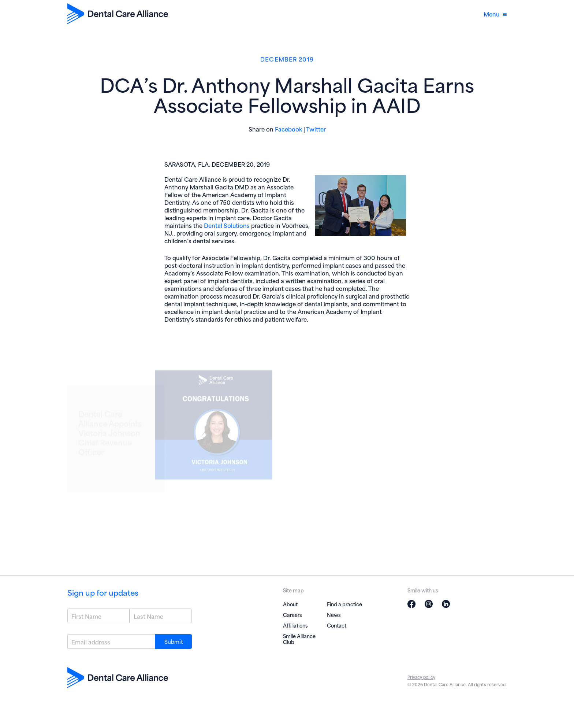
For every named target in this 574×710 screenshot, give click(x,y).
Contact (336, 625)
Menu (495, 14)
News (334, 614)
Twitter (316, 129)
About (290, 604)
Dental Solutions (227, 225)
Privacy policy (421, 677)
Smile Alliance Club (299, 639)
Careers (292, 614)
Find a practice (344, 604)
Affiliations (295, 625)
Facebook (288, 129)
